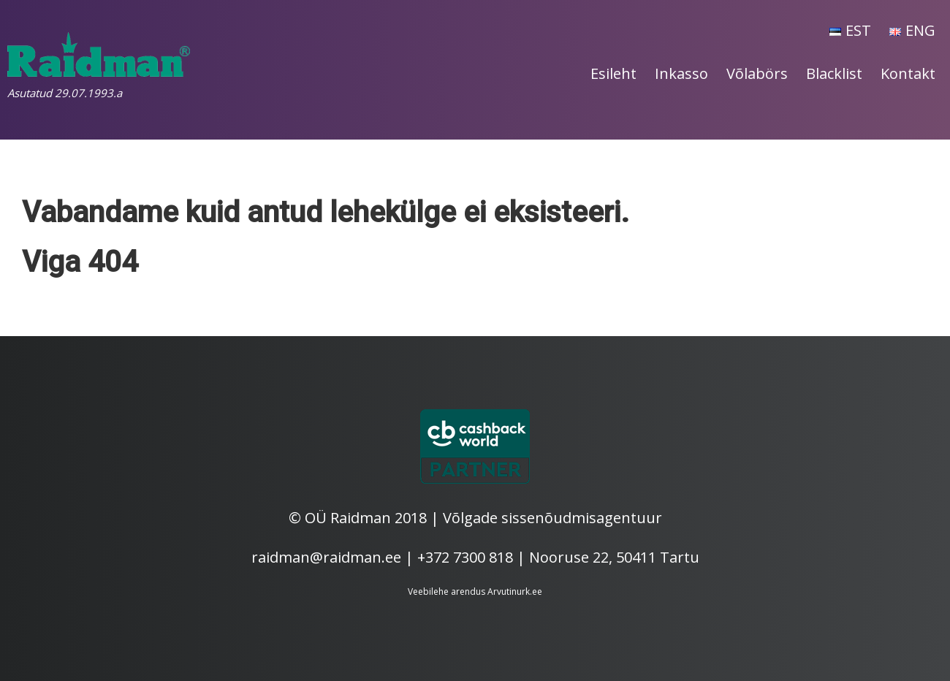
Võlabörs (757, 73)
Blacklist (834, 73)
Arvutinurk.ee (514, 591)
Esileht (613, 73)
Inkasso (681, 73)
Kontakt (908, 73)
